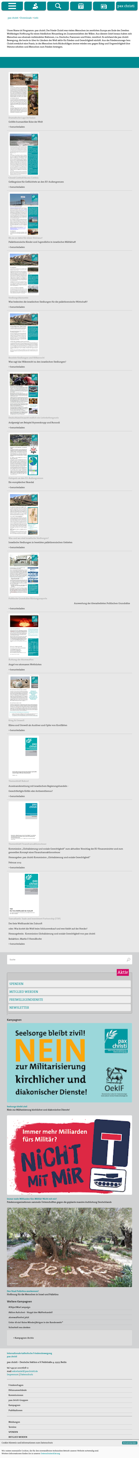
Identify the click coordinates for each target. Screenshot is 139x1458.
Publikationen (15, 1410)
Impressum (13, 1374)
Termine (12, 1426)
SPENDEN (16, 984)
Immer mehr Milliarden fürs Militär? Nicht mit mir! (32, 1198)
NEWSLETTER (19, 1007)
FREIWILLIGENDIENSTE (26, 999)
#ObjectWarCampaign (19, 1307)
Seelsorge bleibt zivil (17, 1106)
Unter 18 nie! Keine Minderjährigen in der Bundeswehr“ (36, 1322)
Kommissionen (16, 1395)
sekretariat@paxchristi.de (25, 1371)
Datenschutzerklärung (50, 1453)
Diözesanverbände (18, 1390)
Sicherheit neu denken (19, 1327)
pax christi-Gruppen (18, 1400)
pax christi (13, 17)
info (36, 17)
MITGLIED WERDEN (23, 992)
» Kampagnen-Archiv (23, 1337)
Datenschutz (26, 1374)
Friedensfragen (16, 1385)
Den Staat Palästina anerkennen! (23, 1291)
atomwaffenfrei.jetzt (19, 1317)
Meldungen (14, 1421)
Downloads (26, 17)
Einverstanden (129, 1443)
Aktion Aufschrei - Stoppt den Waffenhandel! (31, 1312)
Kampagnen (14, 1405)
